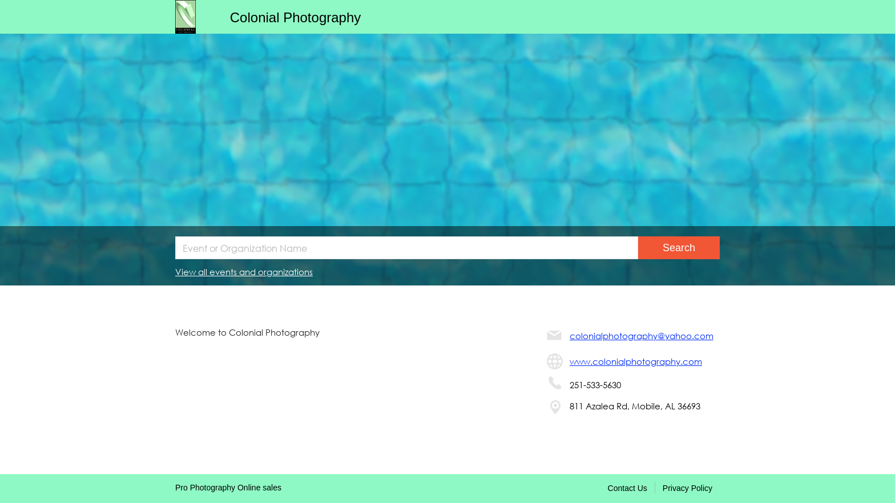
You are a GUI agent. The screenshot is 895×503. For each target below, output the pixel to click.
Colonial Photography (295, 17)
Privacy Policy (687, 488)
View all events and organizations (244, 271)
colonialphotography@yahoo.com (641, 335)
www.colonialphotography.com (636, 361)
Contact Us (627, 488)
